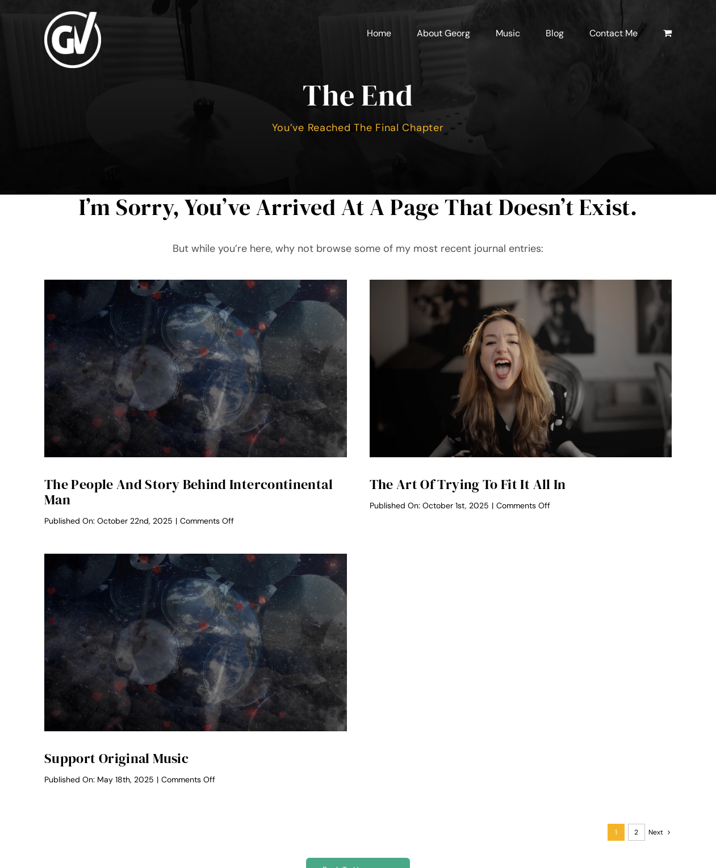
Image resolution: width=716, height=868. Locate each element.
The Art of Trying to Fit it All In (468, 484)
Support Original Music (116, 758)
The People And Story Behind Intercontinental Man (188, 492)
